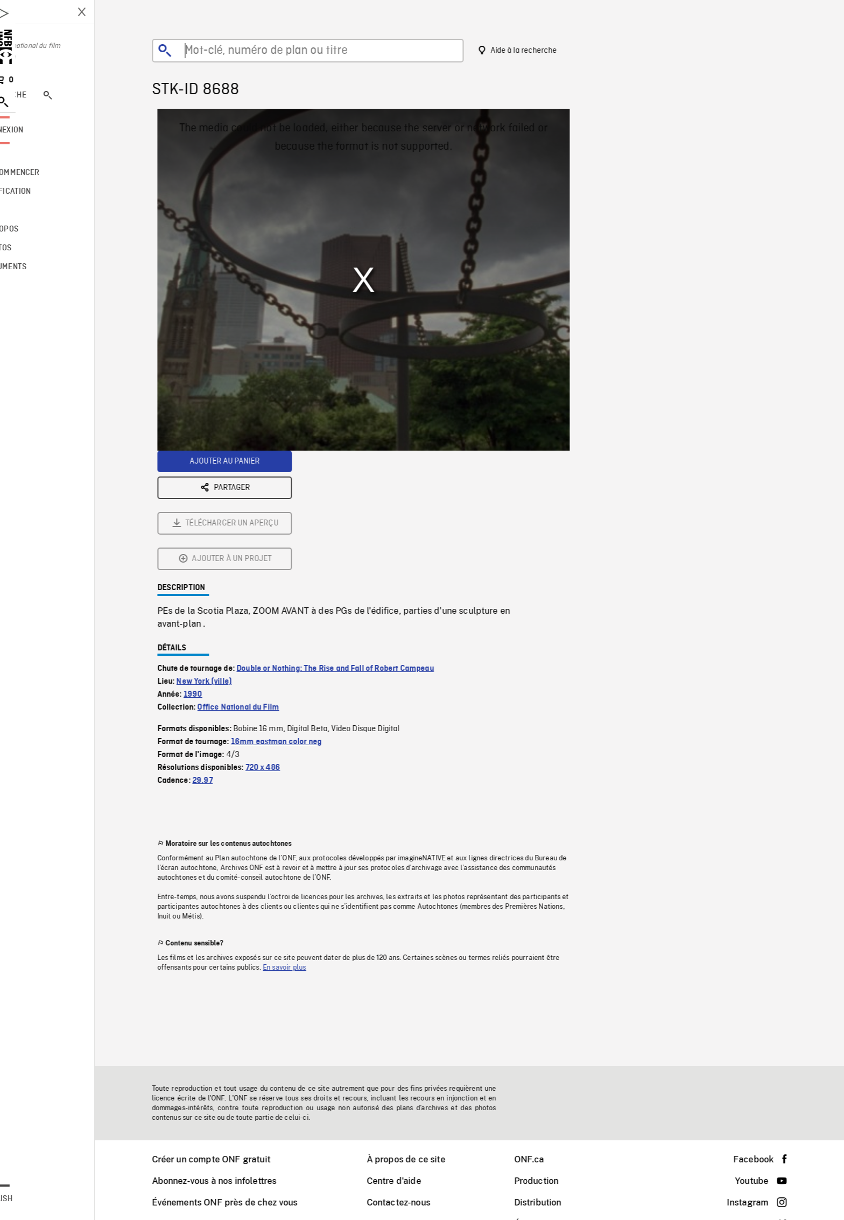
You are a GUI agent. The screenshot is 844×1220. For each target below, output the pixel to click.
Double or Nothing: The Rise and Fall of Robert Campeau (357, 549)
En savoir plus (306, 848)
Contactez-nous (420, 1202)
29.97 (224, 661)
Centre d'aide (416, 1181)
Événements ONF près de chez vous (247, 1202)
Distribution (559, 1202)
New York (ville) (226, 562)
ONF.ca (551, 1159)
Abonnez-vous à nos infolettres (236, 1181)
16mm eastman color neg (298, 622)
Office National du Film (260, 588)
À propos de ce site (428, 1159)
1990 (215, 575)
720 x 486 (285, 648)
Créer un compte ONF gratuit (233, 1159)
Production (558, 1181)
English (41, 1199)
